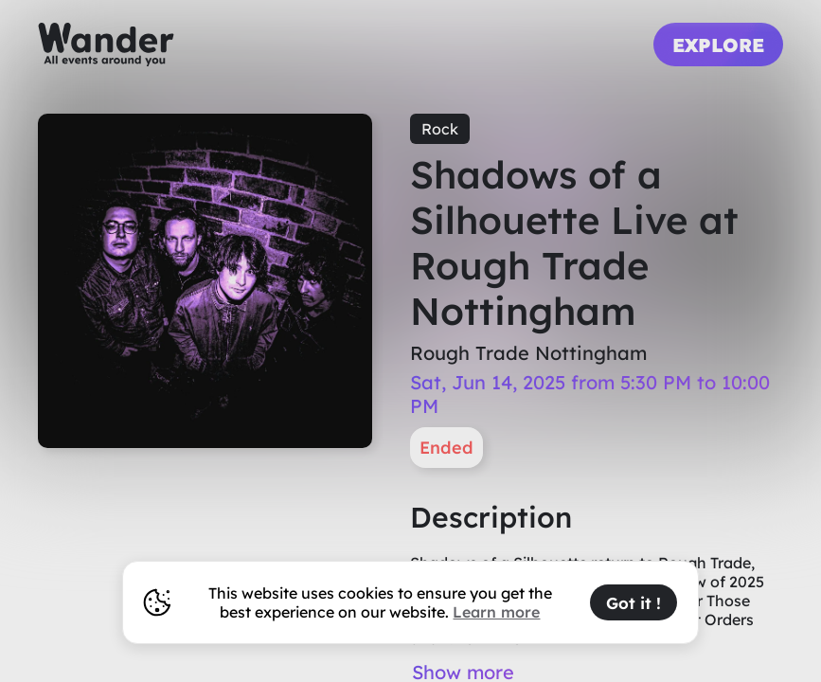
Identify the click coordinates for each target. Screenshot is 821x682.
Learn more (496, 611)
